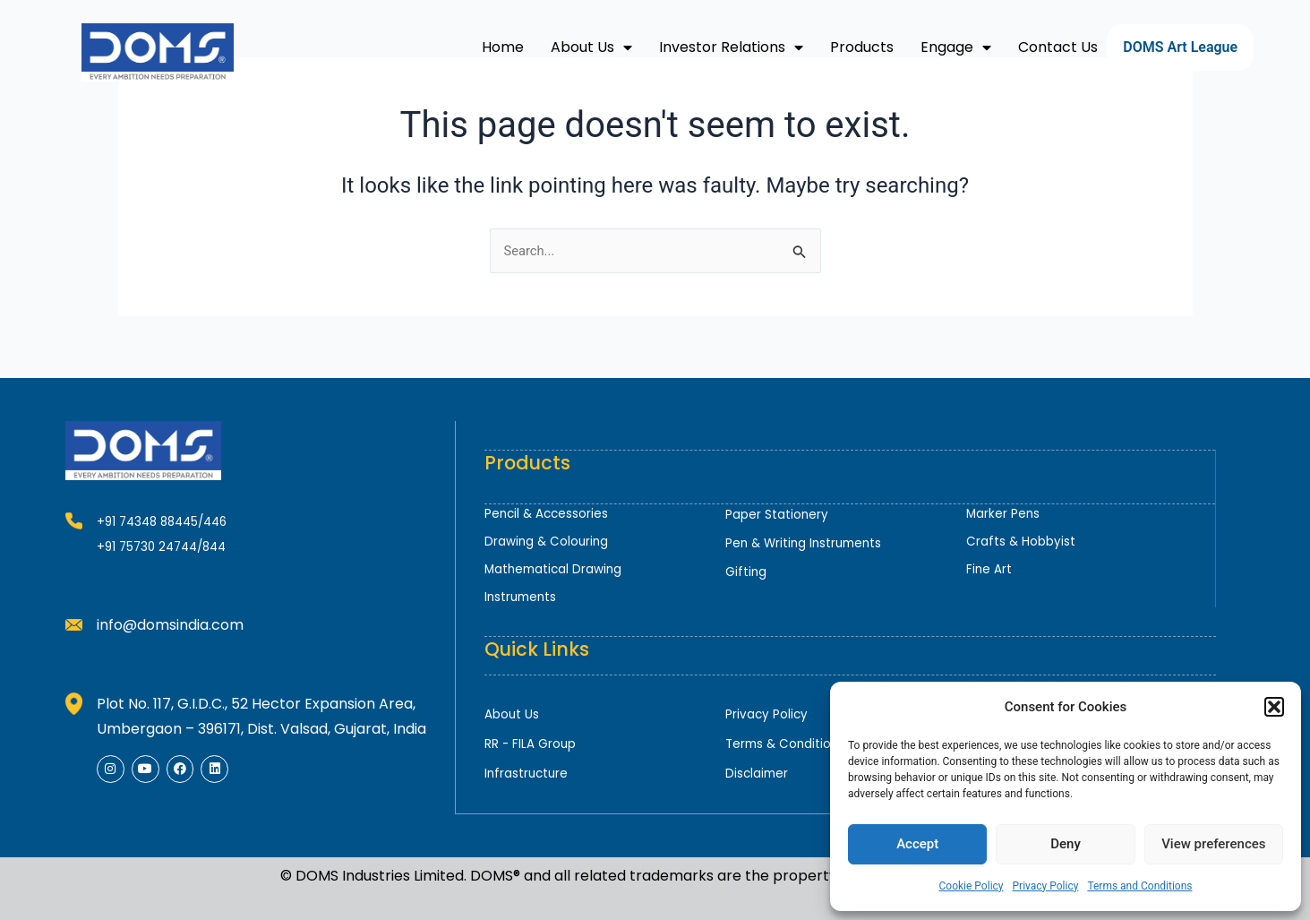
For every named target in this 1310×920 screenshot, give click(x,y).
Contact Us (1058, 47)
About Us (591, 47)
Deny (1065, 844)
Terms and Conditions (1139, 886)
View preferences (1213, 844)
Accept (917, 844)
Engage (955, 47)
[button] (1274, 707)
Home (503, 47)
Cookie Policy (971, 886)
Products (862, 47)
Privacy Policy (1046, 886)
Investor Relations (731, 47)
